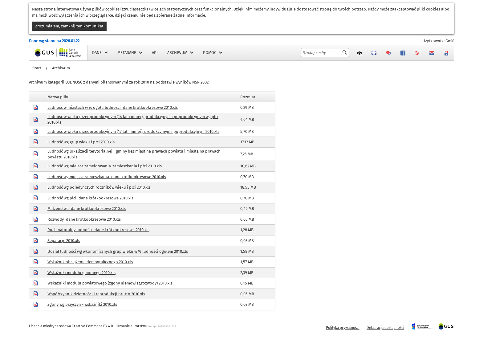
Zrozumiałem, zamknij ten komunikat (69, 26)
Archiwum (61, 68)
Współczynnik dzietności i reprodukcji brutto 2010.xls (96, 294)
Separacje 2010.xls (63, 240)
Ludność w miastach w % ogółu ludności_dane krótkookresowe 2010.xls (112, 107)
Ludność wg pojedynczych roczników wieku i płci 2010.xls (99, 187)
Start (36, 68)
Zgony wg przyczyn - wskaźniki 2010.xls (82, 304)
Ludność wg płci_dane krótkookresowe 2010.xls (90, 198)
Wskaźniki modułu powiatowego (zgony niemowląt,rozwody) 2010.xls (109, 283)
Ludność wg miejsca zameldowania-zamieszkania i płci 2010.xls (104, 166)
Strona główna (42, 52)
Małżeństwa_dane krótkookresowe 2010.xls (86, 208)
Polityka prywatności (342, 327)
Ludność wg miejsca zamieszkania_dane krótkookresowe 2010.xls (106, 176)
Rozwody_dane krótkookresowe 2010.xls (84, 219)
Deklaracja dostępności (385, 327)
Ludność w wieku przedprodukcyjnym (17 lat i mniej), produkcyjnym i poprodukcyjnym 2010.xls (133, 131)
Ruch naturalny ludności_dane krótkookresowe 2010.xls (98, 229)
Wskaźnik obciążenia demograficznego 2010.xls (90, 262)
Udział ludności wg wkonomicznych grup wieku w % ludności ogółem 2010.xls (117, 251)
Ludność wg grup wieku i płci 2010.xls (81, 142)
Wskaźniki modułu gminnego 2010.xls (81, 272)
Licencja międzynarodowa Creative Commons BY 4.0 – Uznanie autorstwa (88, 326)
